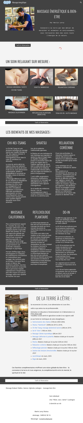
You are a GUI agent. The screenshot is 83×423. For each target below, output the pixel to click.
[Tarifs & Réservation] (23, 45)
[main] (57, 13)
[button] (81, 2)
